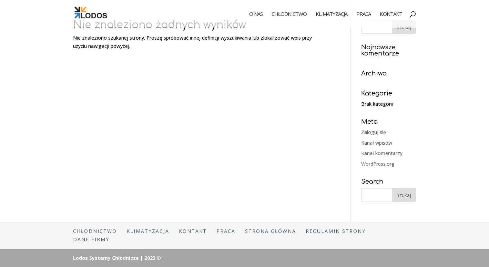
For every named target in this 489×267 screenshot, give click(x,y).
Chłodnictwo (289, 14)
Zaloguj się (373, 132)
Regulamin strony (336, 231)
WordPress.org (378, 164)
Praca (363, 14)
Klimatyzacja (331, 14)
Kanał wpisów (376, 143)
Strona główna (270, 231)
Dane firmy (91, 239)
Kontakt (391, 14)
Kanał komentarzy (382, 153)
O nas (256, 14)
